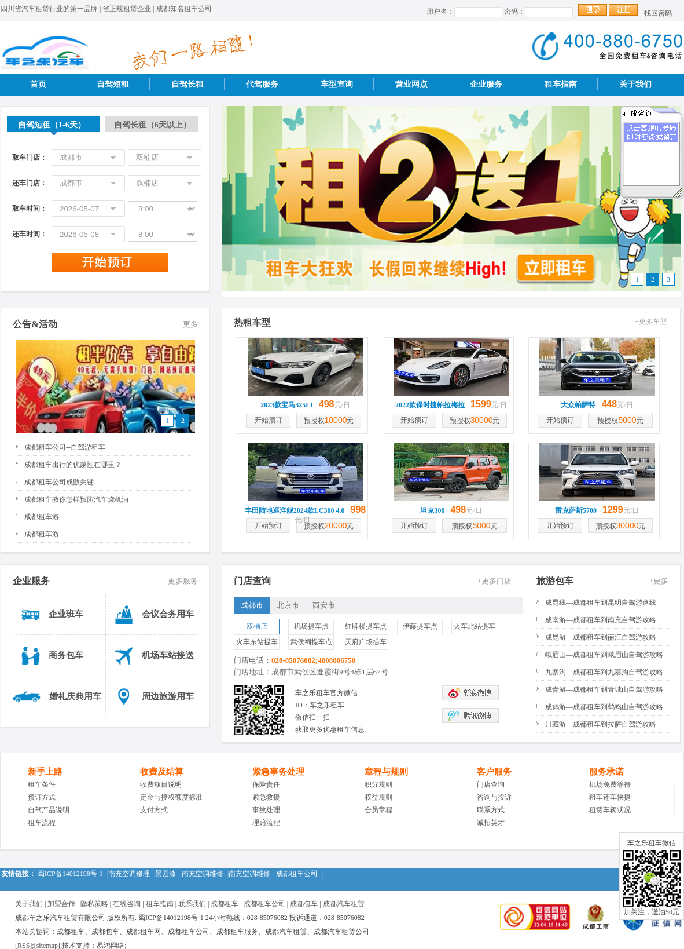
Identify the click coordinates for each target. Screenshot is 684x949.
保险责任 (266, 784)
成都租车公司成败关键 (59, 482)
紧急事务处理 (278, 771)
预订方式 (42, 797)
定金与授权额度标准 (171, 797)
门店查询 (491, 784)
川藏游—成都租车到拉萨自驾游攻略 (600, 724)
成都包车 (304, 904)
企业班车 (66, 614)
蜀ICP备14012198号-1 (70, 874)
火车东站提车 (257, 642)
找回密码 (658, 13)
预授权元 (329, 420)
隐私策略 (94, 904)
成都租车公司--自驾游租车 (64, 447)
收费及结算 (161, 771)
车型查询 (337, 84)
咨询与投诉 (494, 797)
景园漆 (165, 874)
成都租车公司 (297, 874)
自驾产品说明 (48, 810)
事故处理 (266, 810)
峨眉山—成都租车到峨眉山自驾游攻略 (604, 655)
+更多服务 (181, 580)
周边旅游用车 (168, 696)
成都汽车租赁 (344, 904)
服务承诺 (606, 771)
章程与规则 (386, 771)
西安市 (323, 605)
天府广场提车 (366, 642)
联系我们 (192, 904)
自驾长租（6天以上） (152, 125)
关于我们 (635, 84)
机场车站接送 (168, 655)
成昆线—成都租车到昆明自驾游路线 (600, 602)
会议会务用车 (168, 614)
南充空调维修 (202, 874)
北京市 (288, 605)
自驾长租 (187, 84)
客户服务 (494, 771)
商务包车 (66, 655)
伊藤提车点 (420, 626)
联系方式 (491, 810)
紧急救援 (266, 797)
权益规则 (378, 797)
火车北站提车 (474, 626)
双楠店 (257, 626)
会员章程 (378, 810)
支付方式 (154, 810)
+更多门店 (494, 580)
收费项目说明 (161, 784)
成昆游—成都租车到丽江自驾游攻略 (600, 637)
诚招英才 (491, 823)
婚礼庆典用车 (75, 696)
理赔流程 (266, 823)
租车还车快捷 (610, 797)
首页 (38, 84)
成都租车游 (41, 517)
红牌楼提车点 (366, 626)
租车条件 (42, 784)
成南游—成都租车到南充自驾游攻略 (600, 620)
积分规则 (378, 784)
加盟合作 (61, 904)
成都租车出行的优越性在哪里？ (73, 465)
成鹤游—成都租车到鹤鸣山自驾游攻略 (604, 707)
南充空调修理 (129, 874)
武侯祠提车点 (311, 642)
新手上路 (45, 771)
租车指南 (561, 84)
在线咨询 (127, 904)
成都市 (252, 605)
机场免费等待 (610, 784)
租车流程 (42, 823)
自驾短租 (113, 84)
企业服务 (486, 84)
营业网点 (411, 84)
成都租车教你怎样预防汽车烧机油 (76, 499)
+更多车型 (651, 321)
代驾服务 (262, 84)
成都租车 (224, 904)
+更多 (188, 324)
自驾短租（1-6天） (52, 125)
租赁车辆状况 (610, 810)
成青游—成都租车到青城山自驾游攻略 (604, 689)
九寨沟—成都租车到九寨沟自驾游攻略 (604, 672)
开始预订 (268, 420)
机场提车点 (311, 626)
